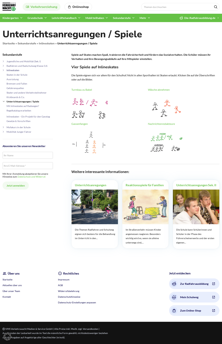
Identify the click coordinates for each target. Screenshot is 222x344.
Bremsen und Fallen (17, 83)
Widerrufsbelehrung (68, 291)
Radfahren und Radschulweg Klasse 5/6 (27, 65)
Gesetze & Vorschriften (18, 121)
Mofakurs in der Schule (18, 127)
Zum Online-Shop (186, 310)
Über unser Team (11, 291)
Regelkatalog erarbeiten (19, 110)
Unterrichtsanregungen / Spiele (23, 101)
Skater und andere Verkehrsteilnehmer (27, 92)
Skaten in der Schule (17, 74)
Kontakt (7, 296)
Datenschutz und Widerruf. (32, 176)
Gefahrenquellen (15, 88)
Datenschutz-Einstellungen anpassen (77, 302)
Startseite (9, 43)
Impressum (64, 279)
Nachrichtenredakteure (161, 123)
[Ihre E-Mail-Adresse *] (28, 165)
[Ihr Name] (28, 155)
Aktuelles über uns (12, 285)
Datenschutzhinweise (69, 296)
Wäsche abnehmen (159, 89)
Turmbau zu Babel (81, 89)
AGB (60, 285)
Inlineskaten (47, 43)
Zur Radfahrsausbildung (189, 283)
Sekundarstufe (27, 43)
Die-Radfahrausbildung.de (197, 18)
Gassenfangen (79, 123)
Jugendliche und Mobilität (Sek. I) (24, 61)
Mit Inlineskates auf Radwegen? (23, 106)
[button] (7, 336)
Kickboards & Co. (16, 97)
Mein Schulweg (184, 297)
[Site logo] (9, 6)
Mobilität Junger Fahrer (19, 131)
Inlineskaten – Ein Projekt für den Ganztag (28, 116)
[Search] (180, 7)
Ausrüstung (13, 79)
